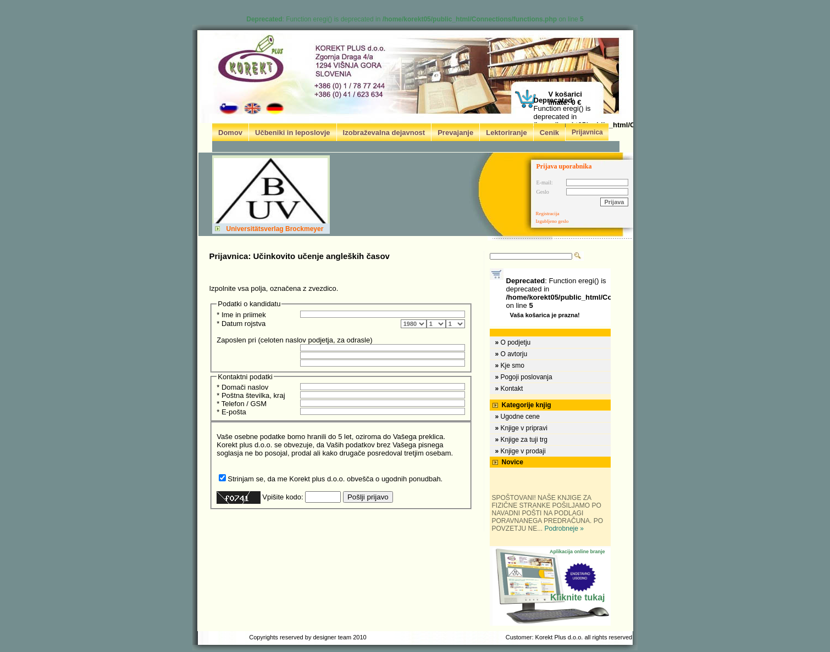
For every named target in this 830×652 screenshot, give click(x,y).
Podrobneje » (564, 528)
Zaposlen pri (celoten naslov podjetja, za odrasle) (294, 340)
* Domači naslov (242, 387)
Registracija (548, 213)
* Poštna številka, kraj (251, 395)
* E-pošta (231, 412)
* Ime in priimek (241, 315)
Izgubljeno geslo (552, 221)
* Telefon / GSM (242, 404)
